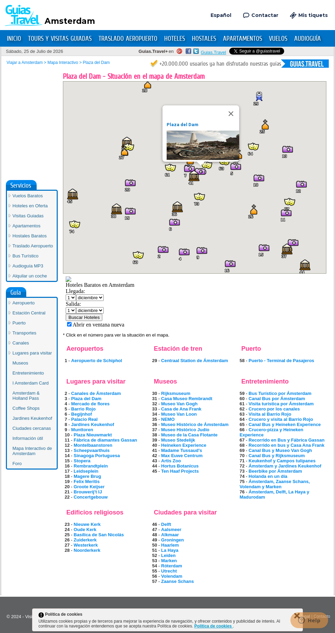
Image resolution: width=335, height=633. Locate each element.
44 (154, 466)
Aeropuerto (23, 194)
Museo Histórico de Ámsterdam (195, 424)
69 (242, 450)
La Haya (169, 550)
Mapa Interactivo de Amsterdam (32, 342)
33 (154, 409)
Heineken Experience (183, 445)
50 (154, 545)
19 (67, 481)
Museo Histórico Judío (185, 429)
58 (242, 360)
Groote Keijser (89, 486)
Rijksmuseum (175, 393)
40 (154, 445)
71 (242, 460)
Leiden (168, 555)
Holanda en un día (268, 476)
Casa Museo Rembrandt (186, 398)
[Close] (231, 113)
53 (154, 560)
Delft (166, 524)
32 (154, 403)
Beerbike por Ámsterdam (275, 471)
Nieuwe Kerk (87, 524)
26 (67, 539)
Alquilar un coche (29, 167)
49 (154, 539)
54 (154, 565)
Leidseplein (86, 471)
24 (67, 529)
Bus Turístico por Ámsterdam (280, 393)
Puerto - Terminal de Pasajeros (281, 360)
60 (242, 398)
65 (242, 424)
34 (154, 414)
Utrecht (169, 571)
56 (154, 576)
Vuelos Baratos (27, 86)
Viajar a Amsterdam (25, 62)
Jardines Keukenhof (92, 424)
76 (242, 491)
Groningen (172, 539)
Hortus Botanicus (179, 466)
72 (242, 466)
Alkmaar (170, 534)
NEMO (168, 419)
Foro (17, 354)
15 (67, 460)
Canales (20, 234)
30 (154, 393)
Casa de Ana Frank (181, 409)
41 (154, 450)
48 (154, 534)
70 (242, 455)
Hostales (204, 38)
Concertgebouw (91, 497)
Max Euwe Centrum (182, 455)
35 (154, 419)
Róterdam (171, 565)
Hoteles (174, 38)
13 (67, 450)
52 (154, 555)
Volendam (171, 576)
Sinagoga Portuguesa (97, 455)
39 (154, 440)
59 (242, 393)
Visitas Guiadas (28, 107)
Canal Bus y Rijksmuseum (277, 455)
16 (67, 466)
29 (154, 360)
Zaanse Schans (177, 581)
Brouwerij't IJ (88, 491)
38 (154, 434)
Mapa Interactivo (62, 62)
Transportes (24, 224)
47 (154, 529)
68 (242, 445)
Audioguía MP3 (27, 157)
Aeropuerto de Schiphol (96, 360)
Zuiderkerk (85, 539)
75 (242, 481)
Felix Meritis (87, 481)
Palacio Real (84, 419)
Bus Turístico (25, 147)
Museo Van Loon (179, 414)
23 (67, 524)
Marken (169, 560)
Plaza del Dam (182, 124)
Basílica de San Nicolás (99, 534)
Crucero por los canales (274, 409)
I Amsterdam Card (30, 274)
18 (67, 476)
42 (154, 455)
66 (242, 429)
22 (67, 497)
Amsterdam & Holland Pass (26, 287)
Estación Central (28, 204)
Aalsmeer (171, 529)
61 (242, 403)
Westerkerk (86, 545)
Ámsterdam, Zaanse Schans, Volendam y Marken (275, 484)
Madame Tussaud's (181, 450)
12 (67, 445)
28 (67, 550)
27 (67, 545)
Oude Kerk (85, 529)
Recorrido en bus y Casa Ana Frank (286, 445)
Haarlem (170, 545)
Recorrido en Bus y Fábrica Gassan (287, 440)
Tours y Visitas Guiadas (60, 38)
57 (154, 581)
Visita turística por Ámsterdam (281, 403)
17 (67, 471)
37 (154, 429)
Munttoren (82, 429)
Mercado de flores (90, 403)
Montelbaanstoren (93, 445)
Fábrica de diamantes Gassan (105, 440)
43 (154, 460)
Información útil (27, 329)
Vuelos (278, 38)
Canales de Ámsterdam (96, 393)
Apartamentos (242, 38)
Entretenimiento (28, 264)
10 (67, 434)
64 (242, 419)
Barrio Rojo (83, 409)
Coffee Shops (26, 299)
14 (67, 455)
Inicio (14, 38)
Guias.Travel (213, 52)
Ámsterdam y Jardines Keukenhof (285, 466)
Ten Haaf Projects (180, 471)
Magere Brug (87, 476)
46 (154, 524)
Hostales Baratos (29, 127)
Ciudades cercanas (31, 319)
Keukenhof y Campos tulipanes (282, 460)
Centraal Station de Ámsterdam (194, 360)
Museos (20, 254)
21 (67, 491)
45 (154, 471)
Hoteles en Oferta (30, 97)
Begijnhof (81, 414)
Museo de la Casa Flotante (189, 434)
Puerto (19, 214)
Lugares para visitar (32, 244)
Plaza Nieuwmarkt (93, 434)
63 (242, 414)
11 (67, 440)
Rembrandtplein (91, 466)
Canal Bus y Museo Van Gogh (280, 450)
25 (67, 534)
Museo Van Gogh (179, 403)
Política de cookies (213, 626)
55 (154, 571)
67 (242, 440)
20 (67, 486)
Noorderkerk (87, 550)
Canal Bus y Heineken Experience (285, 424)
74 (242, 476)
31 (154, 398)
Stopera (82, 460)
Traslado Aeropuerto (128, 38)
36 (154, 424)
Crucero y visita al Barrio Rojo (281, 419)
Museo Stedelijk (178, 440)
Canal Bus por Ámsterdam (277, 398)
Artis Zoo (171, 460)
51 (154, 550)
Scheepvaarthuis (92, 450)
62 (242, 409)
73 (242, 471)
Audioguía (307, 38)
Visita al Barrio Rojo (270, 414)
